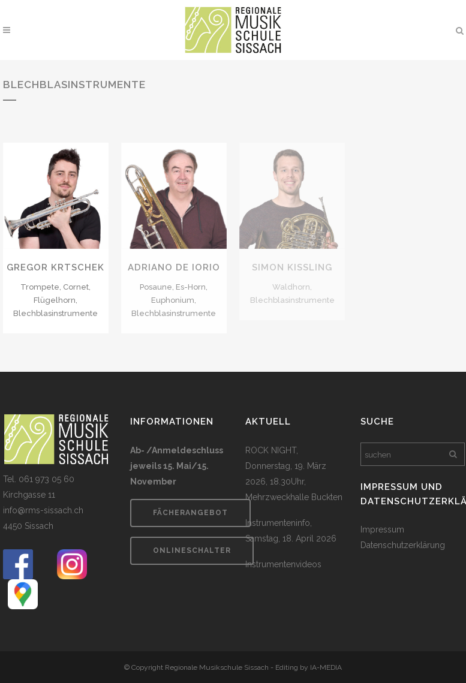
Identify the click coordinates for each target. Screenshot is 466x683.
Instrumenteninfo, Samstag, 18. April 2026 (290, 530)
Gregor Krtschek (55, 267)
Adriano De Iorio (174, 267)
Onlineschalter (192, 550)
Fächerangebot (190, 513)
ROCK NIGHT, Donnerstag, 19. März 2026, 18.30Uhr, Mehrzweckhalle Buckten (293, 474)
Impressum (382, 529)
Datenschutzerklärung (402, 545)
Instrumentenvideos (283, 564)
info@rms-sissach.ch (43, 510)
